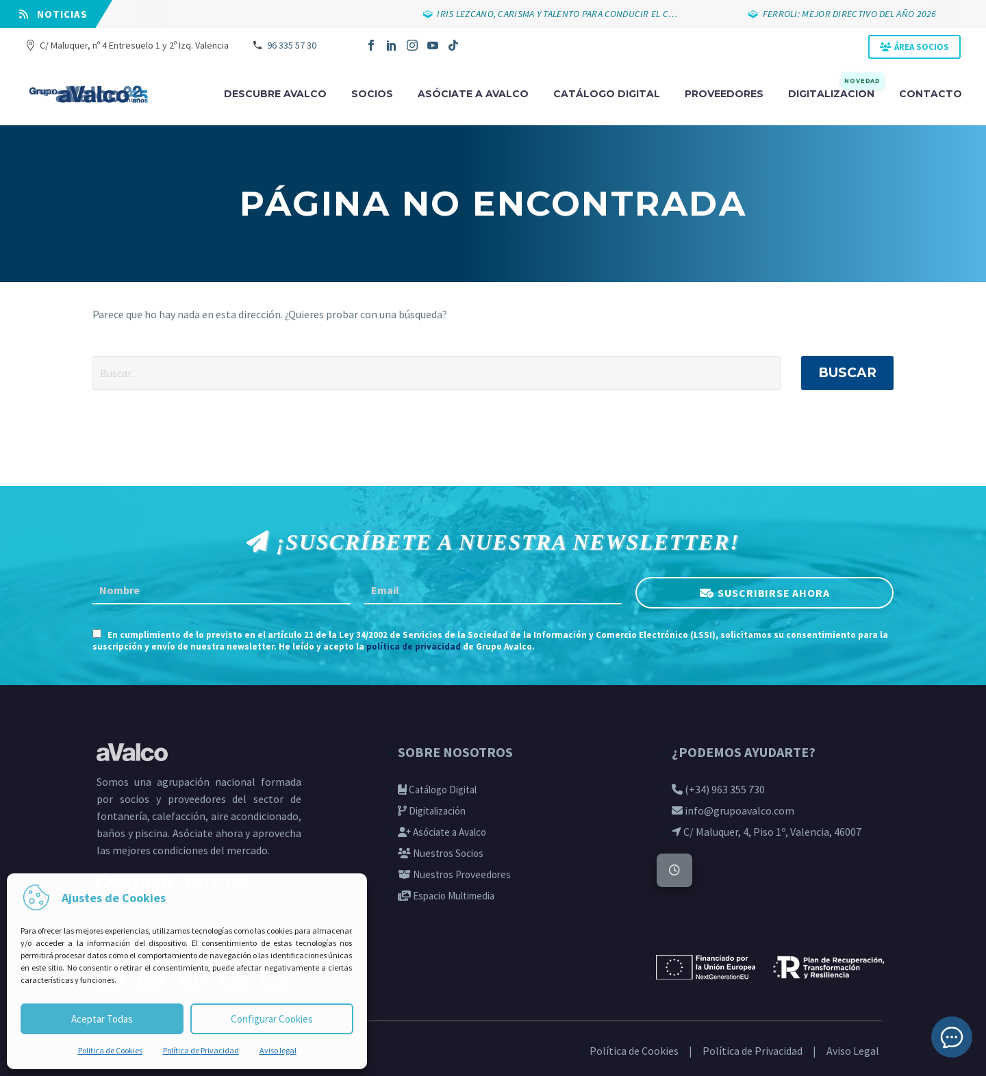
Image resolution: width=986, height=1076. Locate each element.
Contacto (930, 94)
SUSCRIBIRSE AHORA (774, 592)
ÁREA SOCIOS (921, 47)
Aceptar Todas (102, 1018)
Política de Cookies (634, 1051)
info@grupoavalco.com (733, 810)
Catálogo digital (606, 94)
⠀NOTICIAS (53, 14)
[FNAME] (221, 590)
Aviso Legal (852, 1051)
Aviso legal (278, 1050)
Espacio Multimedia (446, 895)
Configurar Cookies (272, 1018)
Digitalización (836, 93)
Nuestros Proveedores (454, 874)
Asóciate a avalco (473, 94)
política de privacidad (413, 646)
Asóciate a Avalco (442, 831)
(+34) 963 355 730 (718, 789)
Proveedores (724, 94)
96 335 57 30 (291, 45)
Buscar (847, 373)
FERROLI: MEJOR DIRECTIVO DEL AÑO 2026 (857, 14)
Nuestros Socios (440, 853)
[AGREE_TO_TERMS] (96, 633)
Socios (372, 94)
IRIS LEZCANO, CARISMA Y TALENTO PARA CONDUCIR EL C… (565, 14)
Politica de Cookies (110, 1050)
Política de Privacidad (201, 1050)
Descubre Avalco (275, 94)
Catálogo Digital (437, 789)
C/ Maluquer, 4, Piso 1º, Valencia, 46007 (766, 831)
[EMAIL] (493, 590)
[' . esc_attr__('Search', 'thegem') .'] (436, 373)
